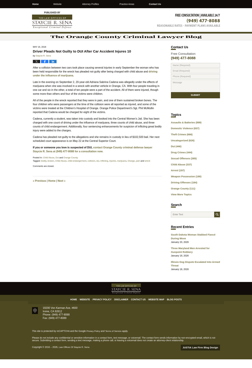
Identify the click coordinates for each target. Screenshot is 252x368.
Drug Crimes (181, 162)
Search (217, 224)
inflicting (104, 170)
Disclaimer (122, 307)
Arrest (177, 179)
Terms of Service (114, 340)
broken (51, 170)
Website (69, 4)
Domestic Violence (184, 139)
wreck (147, 170)
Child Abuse (48, 166)
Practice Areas (138, 4)
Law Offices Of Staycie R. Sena (75, 356)
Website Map (154, 307)
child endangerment (77, 170)
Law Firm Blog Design (204, 356)
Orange (131, 170)
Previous (39, 189)
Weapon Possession (185, 185)
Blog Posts (171, 307)
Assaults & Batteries (185, 134)
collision (91, 170)
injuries (112, 170)
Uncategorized (182, 151)
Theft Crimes (181, 145)
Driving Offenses (183, 191)
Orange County (70, 166)
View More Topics (180, 202)
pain (138, 170)
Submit (195, 105)
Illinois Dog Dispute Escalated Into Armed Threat (193, 273)
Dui (57, 166)
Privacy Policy (105, 307)
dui (97, 170)
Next (62, 189)
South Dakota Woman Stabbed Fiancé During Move (191, 247)
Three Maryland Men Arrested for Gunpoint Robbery (194, 260)
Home (41, 4)
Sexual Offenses (183, 168)
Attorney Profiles (102, 4)
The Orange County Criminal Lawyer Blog (52, 20)
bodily (43, 170)
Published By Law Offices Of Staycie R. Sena (188, 20)
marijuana (121, 170)
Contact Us (172, 4)
